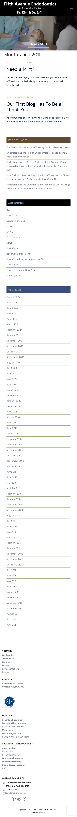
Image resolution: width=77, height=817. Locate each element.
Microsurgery (8, 730)
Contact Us (7, 662)
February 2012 (13, 597)
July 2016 (11, 422)
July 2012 (11, 570)
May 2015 (11, 482)
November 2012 (14, 559)
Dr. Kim (9, 231)
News (30, 62)
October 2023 (14, 351)
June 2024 (12, 307)
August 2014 (13, 515)
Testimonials (8, 658)
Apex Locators (9, 748)
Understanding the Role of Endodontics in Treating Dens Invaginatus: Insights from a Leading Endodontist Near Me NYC (36, 166)
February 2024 (14, 329)
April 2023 (11, 384)
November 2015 (14, 450)
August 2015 (13, 466)
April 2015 (11, 488)
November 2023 (14, 346)
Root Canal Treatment (18, 253)
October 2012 (13, 564)
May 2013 (11, 531)
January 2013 (13, 548)
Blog (8, 210)
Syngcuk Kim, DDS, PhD (13, 686)
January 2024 (13, 335)
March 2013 (12, 537)
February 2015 (14, 493)
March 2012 (12, 591)
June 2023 (12, 373)
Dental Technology (16, 220)
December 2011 (14, 602)
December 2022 (15, 406)
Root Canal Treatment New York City (25, 259)
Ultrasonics (7, 751)
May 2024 (11, 313)
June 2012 (11, 575)
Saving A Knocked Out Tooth (15, 737)
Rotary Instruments (11, 755)
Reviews (6, 665)
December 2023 (15, 340)
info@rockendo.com (16, 793)
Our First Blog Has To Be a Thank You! (33, 107)
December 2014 (14, 504)
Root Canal (12, 248)
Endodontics (13, 237)
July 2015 (11, 471)
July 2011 (11, 619)
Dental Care (12, 215)
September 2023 (15, 357)
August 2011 (12, 613)
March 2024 (12, 324)
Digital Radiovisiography (13, 765)
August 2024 (13, 297)
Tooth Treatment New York (20, 270)
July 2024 (11, 302)
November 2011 (14, 608)
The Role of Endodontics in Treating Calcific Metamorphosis (38, 147)
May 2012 (11, 581)
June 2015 (11, 477)
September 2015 (15, 460)
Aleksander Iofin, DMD (12, 683)
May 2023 (11, 378)
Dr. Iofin (10, 226)
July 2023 (11, 367)
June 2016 (11, 428)
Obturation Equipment (13, 758)
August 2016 (13, 417)
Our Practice (8, 655)
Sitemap (6, 672)
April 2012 (11, 586)
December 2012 (14, 553)
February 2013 (13, 542)
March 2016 (12, 433)
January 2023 (13, 400)
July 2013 (11, 521)
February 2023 (14, 395)
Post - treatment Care (13, 726)
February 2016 (14, 439)
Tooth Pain (12, 264)
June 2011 (11, 624)
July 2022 (11, 411)
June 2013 (11, 526)
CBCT (4, 768)
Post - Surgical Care (11, 733)
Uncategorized (14, 275)
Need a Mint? (20, 69)
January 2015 (13, 499)
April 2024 (12, 318)
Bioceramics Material (12, 761)
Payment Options (10, 669)
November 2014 (14, 510)
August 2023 (13, 362)
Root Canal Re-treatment (14, 723)
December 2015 (14, 444)
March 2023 (12, 389)
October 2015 (13, 455)
